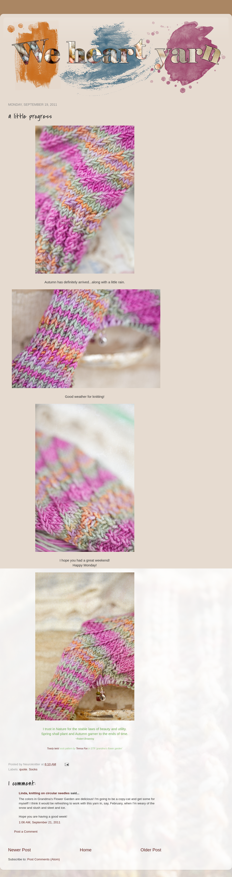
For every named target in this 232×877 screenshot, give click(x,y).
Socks (33, 769)
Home (85, 849)
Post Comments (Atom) (43, 859)
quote (23, 769)
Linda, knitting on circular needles (44, 793)
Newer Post (19, 849)
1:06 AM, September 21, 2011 (39, 822)
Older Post (151, 849)
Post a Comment (26, 831)
